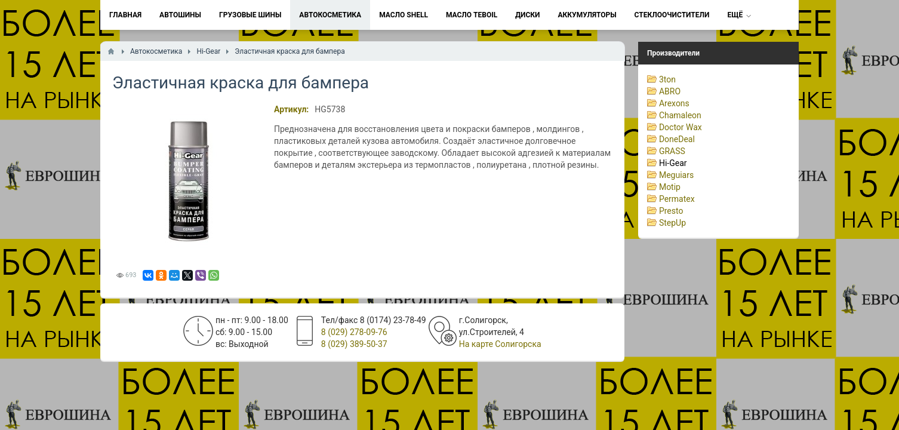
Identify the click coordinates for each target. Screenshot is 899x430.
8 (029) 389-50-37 (354, 344)
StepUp (672, 223)
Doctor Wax (680, 127)
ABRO (670, 91)
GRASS (672, 151)
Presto (671, 211)
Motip (670, 187)
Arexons (674, 103)
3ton (667, 79)
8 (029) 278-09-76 (354, 332)
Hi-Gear (673, 163)
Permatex (677, 199)
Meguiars (676, 175)
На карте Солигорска (500, 344)
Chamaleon (680, 115)
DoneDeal (677, 139)
